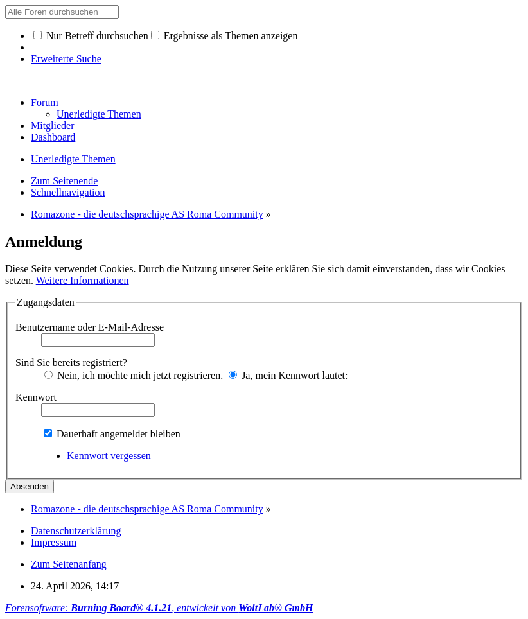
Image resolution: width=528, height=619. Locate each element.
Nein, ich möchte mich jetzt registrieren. (133, 375)
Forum (44, 102)
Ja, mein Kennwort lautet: (288, 375)
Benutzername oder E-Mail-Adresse (89, 327)
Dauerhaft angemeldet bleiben (112, 433)
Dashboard (53, 137)
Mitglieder (53, 125)
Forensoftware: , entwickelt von (159, 607)
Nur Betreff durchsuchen (90, 35)
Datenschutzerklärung (76, 530)
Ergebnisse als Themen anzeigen (224, 35)
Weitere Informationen (82, 280)
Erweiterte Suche (66, 58)
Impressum (53, 542)
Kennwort (36, 397)
